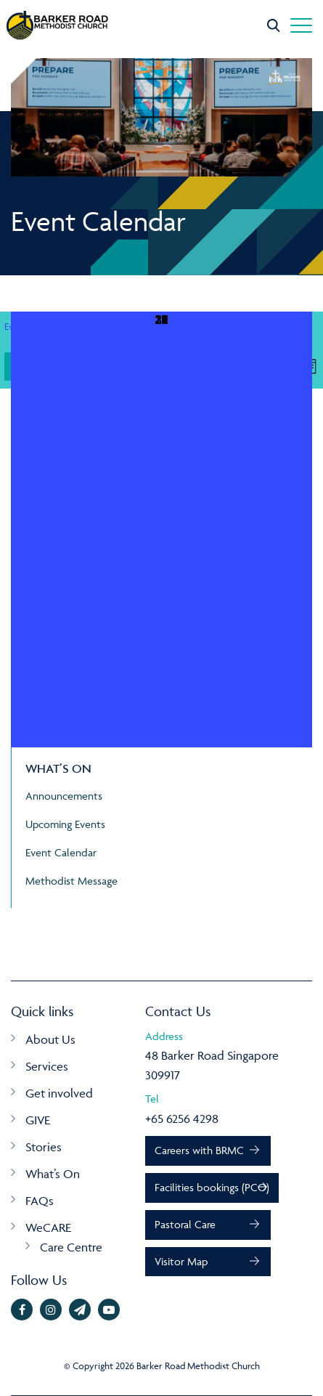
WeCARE (48, 1227)
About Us (50, 1039)
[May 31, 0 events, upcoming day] (161, 529)
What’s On (52, 1173)
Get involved (59, 1093)
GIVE (37, 1120)
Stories (43, 1147)
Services (46, 1066)
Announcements (63, 796)
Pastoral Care (185, 1224)
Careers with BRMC (199, 1150)
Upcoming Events (65, 824)
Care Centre (71, 1247)
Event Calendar (61, 852)
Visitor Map (181, 1261)
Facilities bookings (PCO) (212, 1187)
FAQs (39, 1200)
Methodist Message (71, 881)
